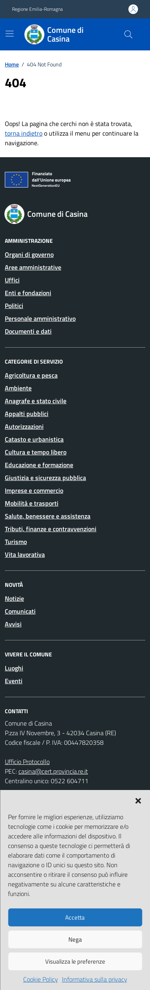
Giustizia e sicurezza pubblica (45, 477)
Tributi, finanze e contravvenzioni (50, 529)
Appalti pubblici (26, 413)
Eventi (13, 681)
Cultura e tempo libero (35, 452)
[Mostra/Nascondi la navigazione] (9, 33)
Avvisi (13, 624)
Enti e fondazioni (28, 293)
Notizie (14, 598)
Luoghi (14, 668)
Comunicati (20, 611)
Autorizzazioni (24, 426)
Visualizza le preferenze (75, 961)
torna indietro (23, 133)
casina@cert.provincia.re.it (53, 771)
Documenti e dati (28, 331)
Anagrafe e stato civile (35, 401)
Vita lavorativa (25, 554)
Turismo (16, 541)
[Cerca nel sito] (128, 34)
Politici (14, 305)
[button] (138, 800)
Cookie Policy (40, 979)
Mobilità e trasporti (31, 503)
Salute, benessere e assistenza (47, 516)
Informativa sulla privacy (94, 979)
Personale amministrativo (40, 318)
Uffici (12, 280)
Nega (75, 939)
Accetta (75, 917)
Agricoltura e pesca (31, 375)
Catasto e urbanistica (34, 439)
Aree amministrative (33, 267)
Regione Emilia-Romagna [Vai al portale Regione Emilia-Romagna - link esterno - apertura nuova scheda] (37, 9)
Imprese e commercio (34, 490)
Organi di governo (29, 254)
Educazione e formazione (39, 465)
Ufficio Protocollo (27, 761)
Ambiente (18, 388)
